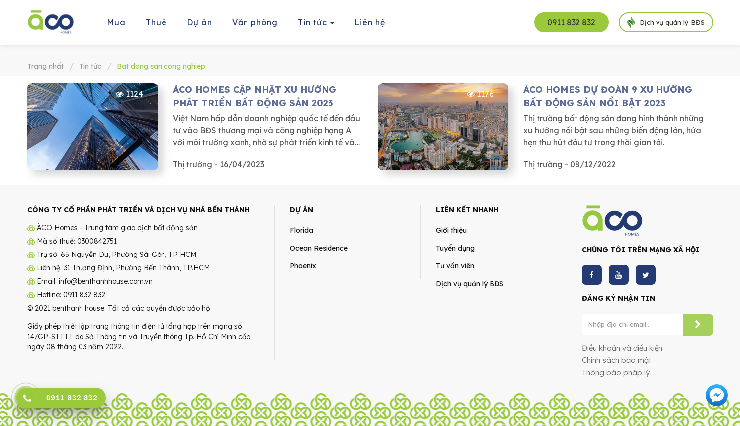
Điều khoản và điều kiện (622, 348)
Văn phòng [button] (255, 22)
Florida (301, 230)
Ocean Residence (319, 248)
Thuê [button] (156, 22)
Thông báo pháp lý (616, 372)
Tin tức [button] (316, 25)
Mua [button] (116, 22)
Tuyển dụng (455, 248)
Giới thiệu (451, 230)
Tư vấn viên (455, 265)
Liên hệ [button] (369, 22)
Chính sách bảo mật (616, 360)
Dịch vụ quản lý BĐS (469, 283)
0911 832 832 (571, 22)
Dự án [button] (199, 22)
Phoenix (303, 265)
